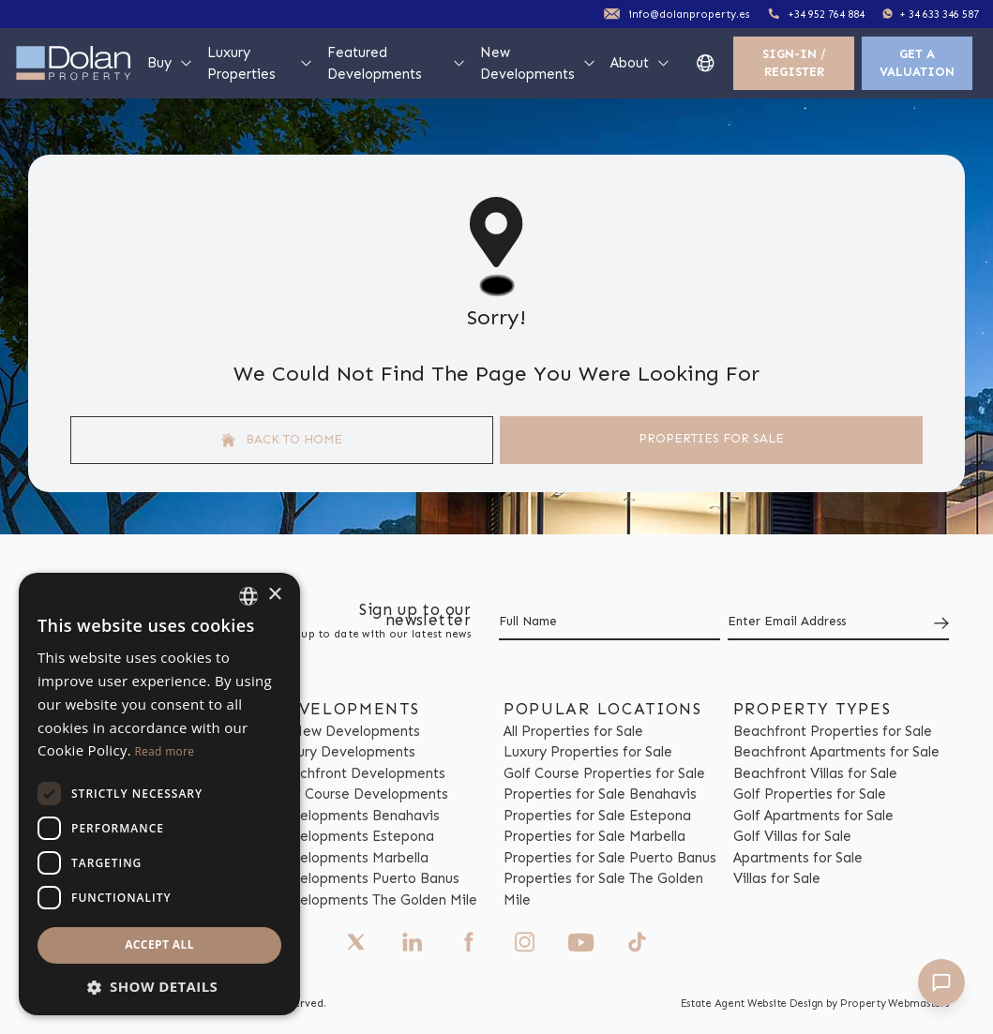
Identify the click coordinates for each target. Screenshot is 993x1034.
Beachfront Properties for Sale (832, 731)
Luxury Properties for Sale (588, 751)
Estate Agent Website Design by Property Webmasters (815, 1003)
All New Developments (347, 731)
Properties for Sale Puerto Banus (610, 857)
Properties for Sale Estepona (597, 815)
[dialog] (159, 794)
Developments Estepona (354, 836)
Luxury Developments (344, 751)
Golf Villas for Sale (792, 836)
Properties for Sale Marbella (594, 836)
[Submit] (938, 623)
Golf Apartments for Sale (813, 815)
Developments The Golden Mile (375, 900)
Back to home (282, 439)
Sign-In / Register (794, 63)
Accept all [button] (159, 944)
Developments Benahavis (357, 815)
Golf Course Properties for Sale (604, 773)
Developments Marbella (351, 857)
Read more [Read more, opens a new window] (164, 751)
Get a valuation (917, 63)
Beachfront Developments (359, 773)
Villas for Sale (776, 878)
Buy (170, 62)
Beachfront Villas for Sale (815, 773)
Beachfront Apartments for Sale (836, 751)
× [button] (274, 595)
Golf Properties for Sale (809, 794)
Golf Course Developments (361, 794)
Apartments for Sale (798, 857)
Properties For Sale (711, 438)
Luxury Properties (260, 63)
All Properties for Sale (573, 731)
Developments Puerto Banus (366, 878)
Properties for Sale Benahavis (600, 794)
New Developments (538, 63)
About (640, 62)
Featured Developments (397, 63)
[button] (159, 986)
